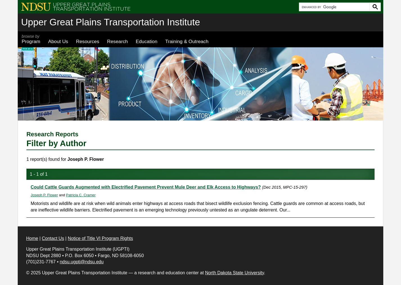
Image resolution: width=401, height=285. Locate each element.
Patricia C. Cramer (81, 195)
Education (146, 41)
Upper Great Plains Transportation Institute (110, 22)
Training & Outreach (186, 41)
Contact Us (53, 238)
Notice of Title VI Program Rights (100, 238)
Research (117, 41)
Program (31, 39)
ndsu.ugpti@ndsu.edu (81, 261)
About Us (58, 41)
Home (32, 238)
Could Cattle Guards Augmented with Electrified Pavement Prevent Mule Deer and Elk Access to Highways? (146, 187)
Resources (87, 41)
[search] (334, 7)
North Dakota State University (234, 272)
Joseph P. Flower (44, 195)
